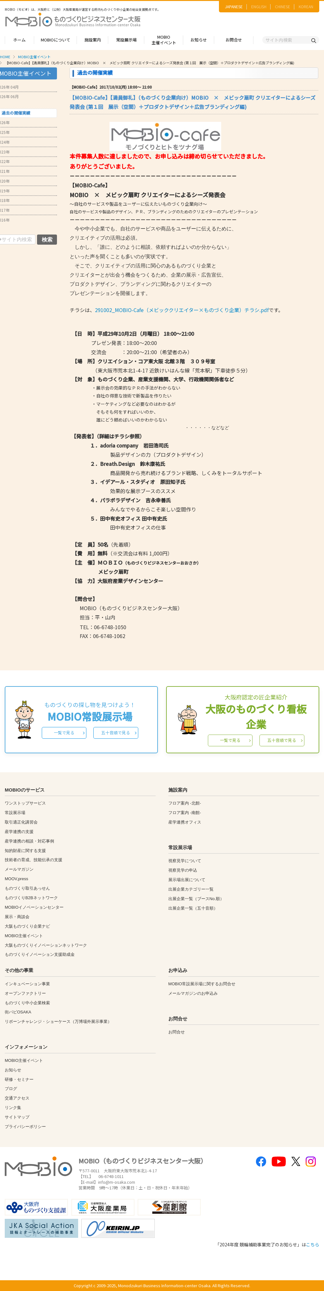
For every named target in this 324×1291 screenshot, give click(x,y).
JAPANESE (234, 6)
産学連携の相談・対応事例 (29, 841)
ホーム (19, 40)
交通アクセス (17, 1098)
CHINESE (282, 6)
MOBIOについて (55, 40)
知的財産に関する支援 (25, 850)
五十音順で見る (115, 733)
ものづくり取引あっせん (27, 888)
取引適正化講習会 (21, 822)
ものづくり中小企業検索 (27, 1002)
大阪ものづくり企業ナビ (27, 926)
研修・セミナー (19, 1079)
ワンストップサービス (25, 803)
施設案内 (92, 40)
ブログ (11, 1088)
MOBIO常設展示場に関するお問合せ (201, 983)
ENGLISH (258, 6)
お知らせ (198, 40)
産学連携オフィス (184, 822)
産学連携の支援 (19, 831)
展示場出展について (186, 879)
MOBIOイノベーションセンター (34, 907)
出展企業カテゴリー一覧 (191, 889)
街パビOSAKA (18, 1012)
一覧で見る (64, 733)
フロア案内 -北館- (184, 803)
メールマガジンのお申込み (193, 993)
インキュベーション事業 (27, 983)
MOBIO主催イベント (164, 40)
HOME (5, 56)
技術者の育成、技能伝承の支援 (33, 859)
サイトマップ (17, 1117)
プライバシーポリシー (25, 1126)
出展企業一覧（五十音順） (193, 908)
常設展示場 (126, 40)
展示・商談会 (17, 916)
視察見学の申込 (182, 870)
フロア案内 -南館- (184, 812)
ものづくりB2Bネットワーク (31, 897)
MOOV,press (16, 878)
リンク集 (13, 1107)
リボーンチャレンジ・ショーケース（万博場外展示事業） (58, 1021)
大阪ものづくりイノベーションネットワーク (46, 945)
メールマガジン (19, 869)
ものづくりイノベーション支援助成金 (40, 954)
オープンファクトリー (25, 993)
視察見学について (184, 860)
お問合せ (234, 40)
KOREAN (306, 6)
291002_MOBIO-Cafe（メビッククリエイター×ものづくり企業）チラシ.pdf (182, 310)
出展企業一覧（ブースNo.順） (196, 898)
